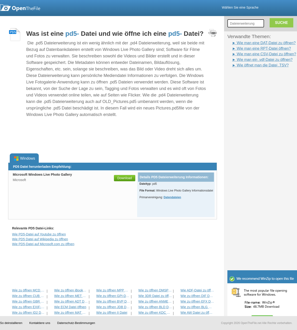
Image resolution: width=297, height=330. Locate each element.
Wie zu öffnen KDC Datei (155, 312)
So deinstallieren (11, 323)
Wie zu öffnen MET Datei (71, 296)
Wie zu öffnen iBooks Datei (71, 290)
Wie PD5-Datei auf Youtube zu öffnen (39, 234)
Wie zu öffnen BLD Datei (155, 307)
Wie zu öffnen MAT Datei (71, 312)
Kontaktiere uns (39, 323)
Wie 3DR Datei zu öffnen (155, 296)
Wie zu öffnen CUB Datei (29, 296)
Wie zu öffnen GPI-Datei (113, 296)
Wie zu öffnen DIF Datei (197, 296)
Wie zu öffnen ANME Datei (155, 301)
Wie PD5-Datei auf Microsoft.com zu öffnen (43, 244)
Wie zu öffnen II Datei (111, 312)
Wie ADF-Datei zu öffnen (197, 290)
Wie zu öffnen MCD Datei (29, 290)
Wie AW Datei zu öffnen (197, 312)
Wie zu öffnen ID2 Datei (29, 312)
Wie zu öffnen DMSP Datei (155, 290)
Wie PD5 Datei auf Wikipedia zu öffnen (40, 239)
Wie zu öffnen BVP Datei (113, 301)
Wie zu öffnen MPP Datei (113, 290)
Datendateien (172, 197)
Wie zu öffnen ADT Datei (71, 301)
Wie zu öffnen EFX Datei (197, 301)
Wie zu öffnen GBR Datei (29, 301)
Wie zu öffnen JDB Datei (113, 307)
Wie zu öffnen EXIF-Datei (29, 307)
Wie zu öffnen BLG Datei (197, 307)
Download (124, 178)
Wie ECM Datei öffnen (70, 307)
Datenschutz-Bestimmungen (76, 323)
